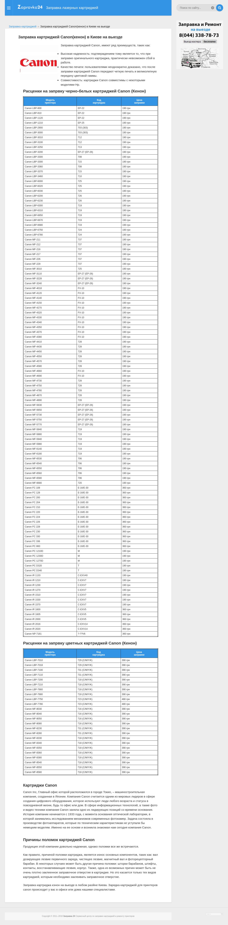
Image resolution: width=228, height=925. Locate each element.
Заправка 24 (69, 916)
